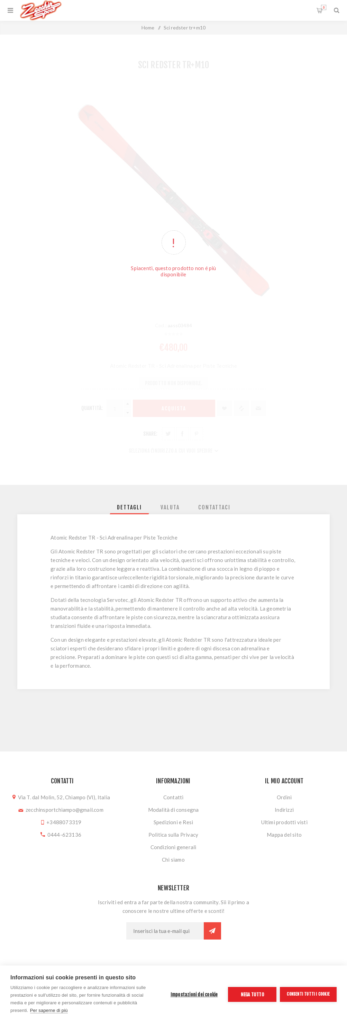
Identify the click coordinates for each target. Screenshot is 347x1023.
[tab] (129, 507)
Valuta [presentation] (170, 507)
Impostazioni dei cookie (194, 994)
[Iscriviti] (165, 931)
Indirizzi (284, 810)
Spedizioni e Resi (173, 822)
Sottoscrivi (212, 931)
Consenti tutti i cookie (308, 994)
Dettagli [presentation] (129, 507)
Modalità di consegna (173, 810)
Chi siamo (173, 859)
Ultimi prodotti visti (284, 822)
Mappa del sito (284, 834)
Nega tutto (252, 994)
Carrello (323, 7)
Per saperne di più (49, 1010)
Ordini (284, 797)
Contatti (173, 797)
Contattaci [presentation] (214, 507)
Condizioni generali (173, 847)
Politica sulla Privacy (173, 834)
